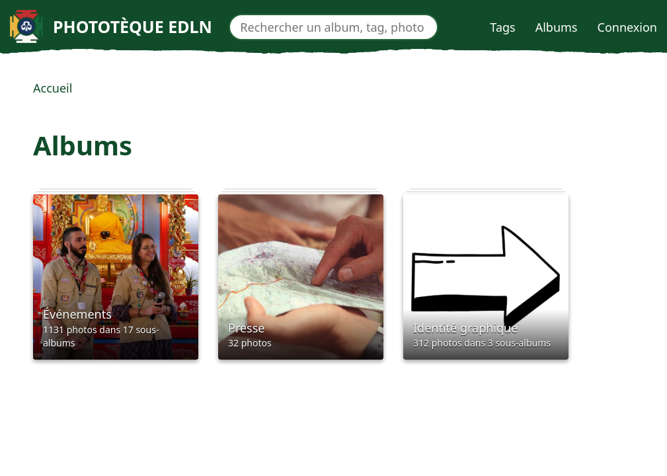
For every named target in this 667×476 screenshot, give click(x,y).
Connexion (628, 27)
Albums (556, 27)
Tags (502, 27)
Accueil (52, 88)
